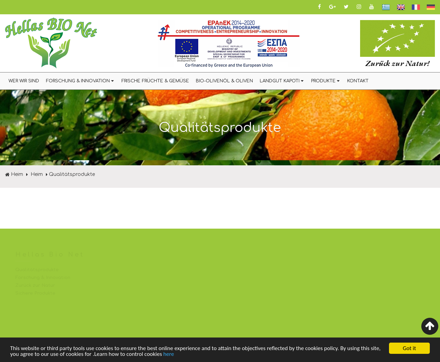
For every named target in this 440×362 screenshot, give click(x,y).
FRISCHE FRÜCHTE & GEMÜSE (155, 81)
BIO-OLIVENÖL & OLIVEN (224, 81)
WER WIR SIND (24, 81)
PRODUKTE (325, 81)
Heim (14, 174)
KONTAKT (358, 81)
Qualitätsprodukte (72, 174)
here (168, 354)
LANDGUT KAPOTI (282, 81)
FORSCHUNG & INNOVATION (80, 81)
